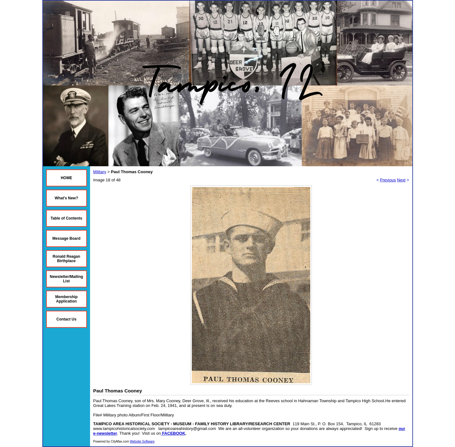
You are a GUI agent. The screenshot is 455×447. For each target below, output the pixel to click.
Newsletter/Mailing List (66, 278)
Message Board (66, 238)
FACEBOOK (173, 433)
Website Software (142, 441)
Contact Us (66, 319)
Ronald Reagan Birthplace (66, 258)
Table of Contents (66, 218)
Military (99, 171)
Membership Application (66, 299)
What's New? (66, 198)
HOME (66, 178)
